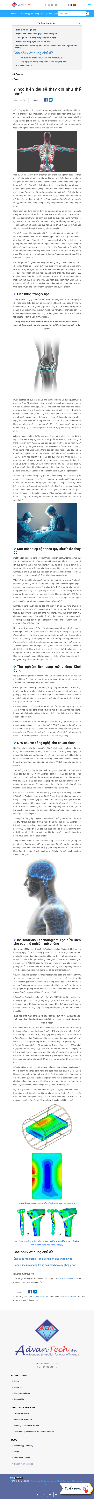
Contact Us (19, 1399)
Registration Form (22, 1393)
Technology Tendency (29, 13)
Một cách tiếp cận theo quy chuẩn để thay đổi (37, 34)
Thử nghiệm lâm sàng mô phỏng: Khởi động (36, 38)
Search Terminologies (23, 1464)
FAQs (16, 1452)
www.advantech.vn (68, 1279)
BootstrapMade (52, 1489)
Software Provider (22, 1413)
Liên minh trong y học (26, 30)
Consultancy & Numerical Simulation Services (34, 1431)
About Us (18, 1387)
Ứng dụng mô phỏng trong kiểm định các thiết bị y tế (42, 58)
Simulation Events (22, 1458)
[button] (47, 23)
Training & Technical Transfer (27, 1425)
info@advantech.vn (50, 1363)
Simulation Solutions (23, 1419)
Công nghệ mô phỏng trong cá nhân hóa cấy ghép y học (43, 62)
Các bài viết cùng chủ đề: (33, 53)
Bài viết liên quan (24, 66)
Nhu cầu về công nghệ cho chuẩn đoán (34, 41)
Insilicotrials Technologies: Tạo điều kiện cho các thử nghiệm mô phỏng (46, 47)
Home (14, 13)
